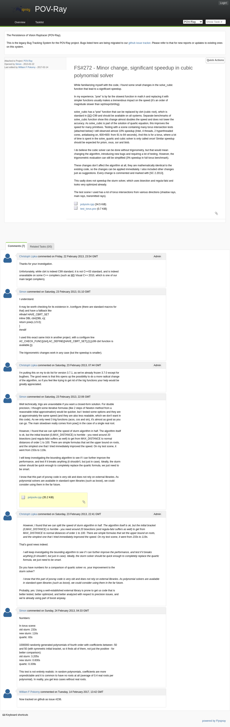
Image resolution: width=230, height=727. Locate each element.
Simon (18, 64)
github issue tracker (139, 42)
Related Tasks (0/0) (41, 246)
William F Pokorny (27, 67)
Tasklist (39, 22)
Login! (223, 2)
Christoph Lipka (28, 256)
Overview (20, 22)
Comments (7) (16, 246)
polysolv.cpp (84, 204)
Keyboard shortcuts (15, 714)
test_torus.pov (85, 208)
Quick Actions (215, 60)
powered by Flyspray (214, 720)
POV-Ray (28, 61)
